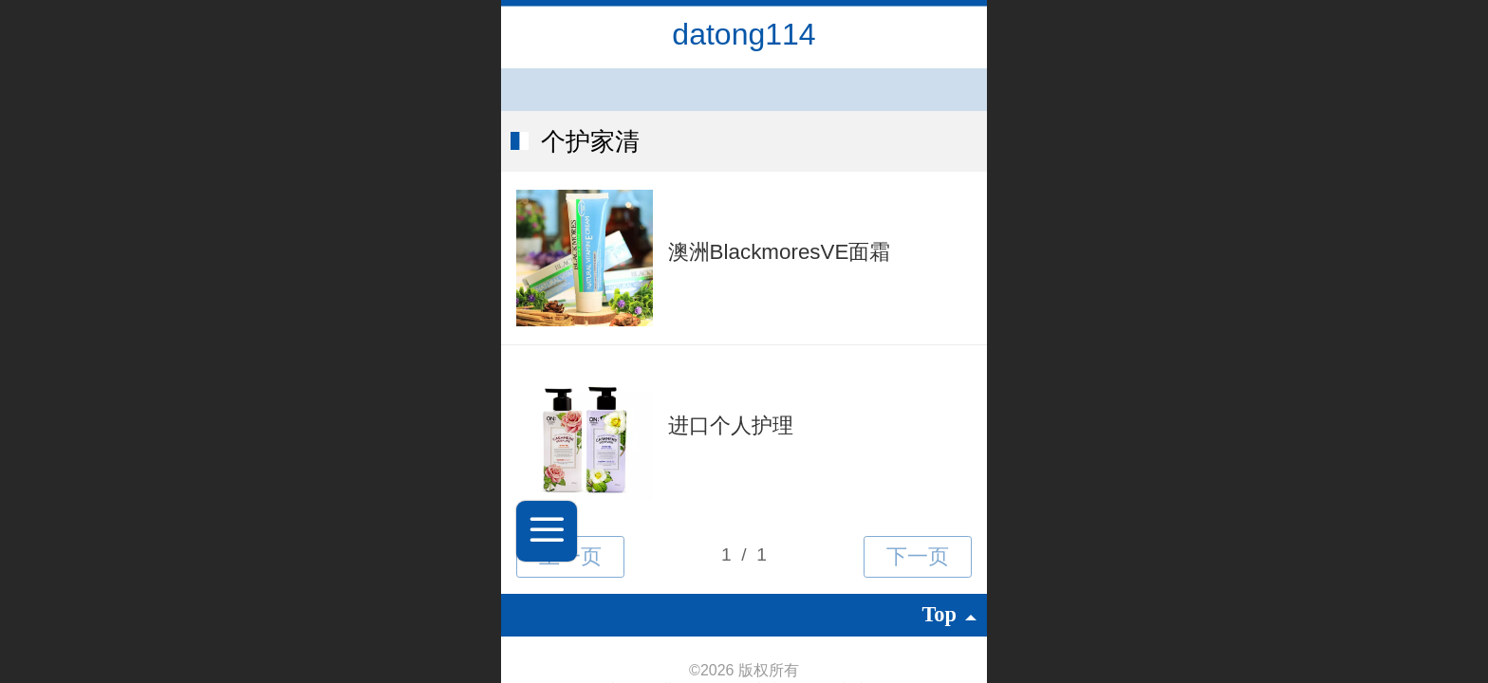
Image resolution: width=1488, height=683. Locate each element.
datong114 (743, 34)
